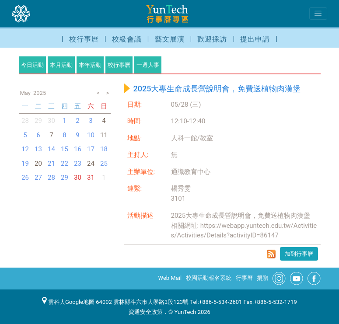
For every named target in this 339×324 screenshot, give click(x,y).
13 (38, 149)
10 (90, 135)
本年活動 (90, 65)
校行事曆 (84, 39)
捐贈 (262, 278)
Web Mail (170, 278)
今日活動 (32, 65)
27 (38, 177)
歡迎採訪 (212, 39)
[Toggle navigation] (318, 13)
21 (51, 163)
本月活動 (61, 65)
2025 (39, 93)
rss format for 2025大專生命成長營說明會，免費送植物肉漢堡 (271, 254)
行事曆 (244, 278)
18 (104, 149)
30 (51, 121)
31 (90, 177)
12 (25, 149)
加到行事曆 (299, 254)
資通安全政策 (146, 312)
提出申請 (255, 39)
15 (64, 149)
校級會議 (127, 39)
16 (77, 149)
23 (77, 163)
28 (25, 121)
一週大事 (147, 65)
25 (104, 163)
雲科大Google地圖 (68, 302)
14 (51, 149)
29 (64, 177)
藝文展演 (170, 39)
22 (64, 163)
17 (90, 149)
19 (25, 163)
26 (25, 177)
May (25, 93)
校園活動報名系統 (208, 278)
